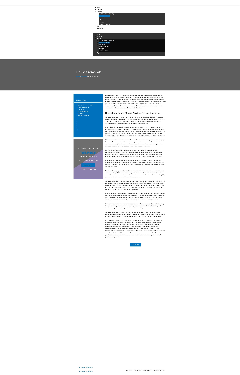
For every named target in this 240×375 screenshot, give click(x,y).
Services (99, 12)
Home (98, 7)
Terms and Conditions (86, 367)
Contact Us (100, 28)
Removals (102, 18)
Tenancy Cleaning (104, 24)
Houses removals (104, 16)
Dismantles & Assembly (106, 14)
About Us (99, 10)
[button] (129, 32)
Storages (102, 22)
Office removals (104, 20)
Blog (98, 26)
